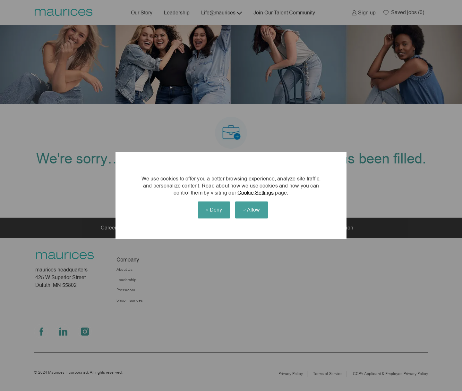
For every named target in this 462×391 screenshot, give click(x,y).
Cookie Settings (255, 192)
